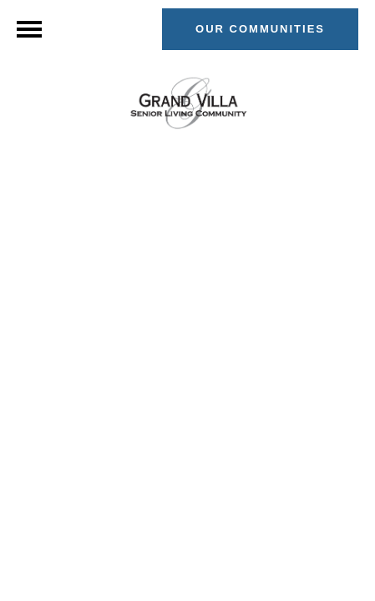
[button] (260, 29)
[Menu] (29, 29)
